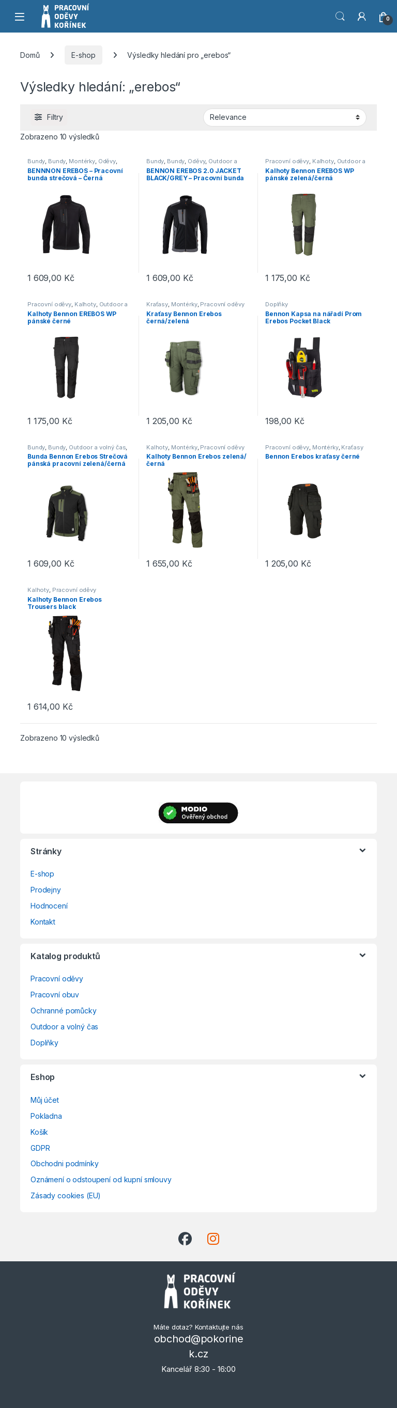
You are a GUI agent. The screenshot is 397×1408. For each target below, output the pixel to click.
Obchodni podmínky (64, 1163)
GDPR (40, 1148)
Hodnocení (49, 905)
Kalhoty (323, 161)
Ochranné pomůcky (63, 1010)
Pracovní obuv (54, 994)
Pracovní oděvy (287, 161)
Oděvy (107, 161)
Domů (29, 55)
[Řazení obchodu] (285, 117)
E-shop (83, 55)
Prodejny (45, 889)
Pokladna (46, 1116)
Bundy (36, 161)
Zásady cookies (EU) (65, 1195)
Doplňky (276, 304)
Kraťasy (157, 304)
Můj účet (44, 1100)
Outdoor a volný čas (97, 447)
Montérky (82, 161)
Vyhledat (340, 16)
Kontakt (42, 921)
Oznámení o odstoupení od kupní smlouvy (101, 1179)
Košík (39, 1132)
